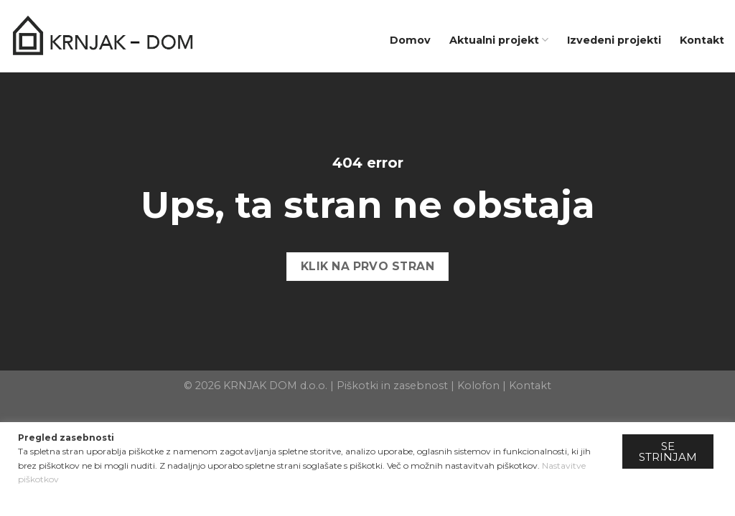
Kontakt (702, 40)
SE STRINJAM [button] (668, 451)
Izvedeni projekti (614, 40)
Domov (410, 40)
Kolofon (478, 385)
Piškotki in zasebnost (392, 385)
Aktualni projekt (498, 40)
